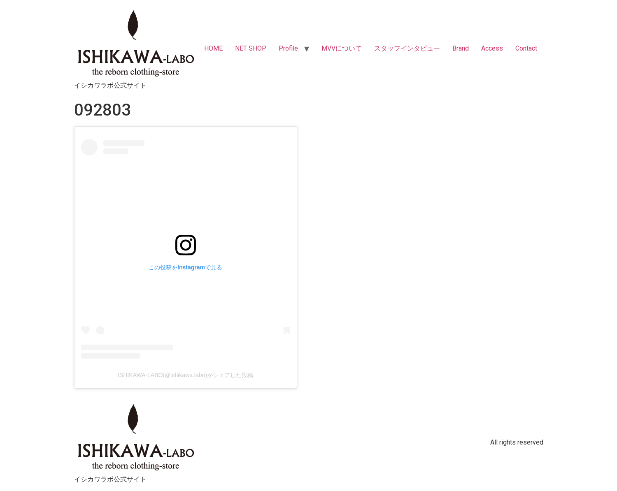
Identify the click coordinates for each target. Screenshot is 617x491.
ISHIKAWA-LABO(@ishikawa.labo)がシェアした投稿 (185, 375)
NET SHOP (250, 48)
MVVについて (341, 48)
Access (492, 48)
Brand (460, 48)
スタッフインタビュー (407, 48)
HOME (213, 48)
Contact (526, 48)
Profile (288, 48)
